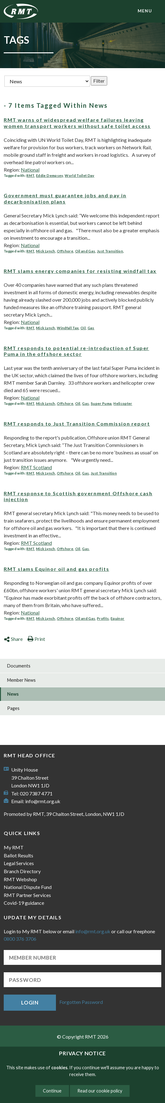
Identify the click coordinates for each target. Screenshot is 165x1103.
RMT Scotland (36, 467)
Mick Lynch (45, 251)
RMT (30, 175)
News (13, 694)
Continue (52, 1090)
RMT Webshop (20, 879)
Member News (21, 680)
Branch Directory (22, 871)
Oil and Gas (85, 251)
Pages (13, 708)
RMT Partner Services (27, 895)
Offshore (65, 251)
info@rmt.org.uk (42, 801)
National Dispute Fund (28, 887)
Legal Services (19, 863)
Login (30, 1002)
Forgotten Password (81, 1002)
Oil (83, 328)
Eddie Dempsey (49, 175)
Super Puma (101, 403)
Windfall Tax (68, 328)
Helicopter (122, 403)
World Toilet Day (79, 175)
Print (36, 639)
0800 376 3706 (20, 939)
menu (145, 10)
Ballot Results (18, 855)
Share (13, 639)
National (30, 170)
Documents (18, 665)
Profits (103, 618)
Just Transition (110, 251)
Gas (91, 328)
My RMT (14, 847)
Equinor (117, 618)
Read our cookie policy (99, 1090)
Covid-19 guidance (24, 903)
